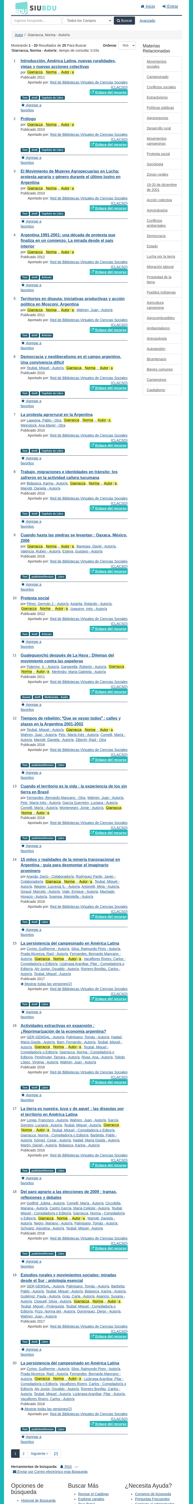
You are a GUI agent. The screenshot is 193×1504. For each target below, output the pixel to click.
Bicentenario (156, 359)
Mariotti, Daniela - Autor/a (40, 488)
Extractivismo (157, 97)
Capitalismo (156, 390)
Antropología (157, 338)
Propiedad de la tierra (159, 279)
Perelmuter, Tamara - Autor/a (57, 1057)
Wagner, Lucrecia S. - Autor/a (57, 886)
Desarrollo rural (159, 128)
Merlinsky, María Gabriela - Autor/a (79, 672)
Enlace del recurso (108, 92)
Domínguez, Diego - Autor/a (99, 1311)
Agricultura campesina (155, 305)
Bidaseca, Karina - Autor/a (47, 483)
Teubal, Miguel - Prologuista (42, 1306)
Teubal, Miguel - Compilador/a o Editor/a (83, 1130)
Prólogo (28, 119)
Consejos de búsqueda (153, 1494)
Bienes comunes (160, 369)
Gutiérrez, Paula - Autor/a (40, 1296)
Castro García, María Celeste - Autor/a (80, 1208)
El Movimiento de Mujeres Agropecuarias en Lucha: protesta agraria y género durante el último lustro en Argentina (70, 177)
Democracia (156, 236)
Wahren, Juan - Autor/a (94, 310)
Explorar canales (91, 1499)
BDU (20, 8)
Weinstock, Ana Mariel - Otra (43, 425)
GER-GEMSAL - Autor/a (45, 1037)
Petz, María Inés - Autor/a (79, 735)
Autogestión (156, 349)
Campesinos (156, 380)
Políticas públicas (160, 108)
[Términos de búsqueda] (36, 20)
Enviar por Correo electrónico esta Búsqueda (50, 1472)
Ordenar (110, 45)
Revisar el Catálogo (93, 1494)
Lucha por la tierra (161, 256)
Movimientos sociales (157, 64)
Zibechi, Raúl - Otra (91, 740)
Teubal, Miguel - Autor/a (45, 368)
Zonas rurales (157, 174)
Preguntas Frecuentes (152, 1499)
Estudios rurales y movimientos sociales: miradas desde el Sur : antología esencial (68, 1278)
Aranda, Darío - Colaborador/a (50, 876)
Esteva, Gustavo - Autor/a (82, 551)
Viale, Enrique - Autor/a (80, 892)
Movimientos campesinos (157, 141)
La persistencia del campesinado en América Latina (70, 943)
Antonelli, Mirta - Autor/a (100, 886)
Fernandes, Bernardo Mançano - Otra (56, 798)
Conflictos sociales (161, 87)
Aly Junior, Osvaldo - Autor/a (56, 969)
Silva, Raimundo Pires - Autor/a (95, 949)
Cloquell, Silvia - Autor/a (52, 1301)
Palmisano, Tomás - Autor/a (87, 1037)
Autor (19, 35)
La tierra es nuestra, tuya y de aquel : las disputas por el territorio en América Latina (72, 1112)
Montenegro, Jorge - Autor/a (81, 808)
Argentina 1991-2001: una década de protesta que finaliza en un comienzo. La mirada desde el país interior (68, 241)
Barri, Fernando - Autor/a (76, 1042)
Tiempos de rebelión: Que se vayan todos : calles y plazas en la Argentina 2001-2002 (71, 721)
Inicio (148, 6)
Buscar (124, 21)
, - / (50, 72)
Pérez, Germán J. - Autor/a (48, 604)
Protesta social (35, 598)
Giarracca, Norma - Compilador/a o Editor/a (54, 1135)
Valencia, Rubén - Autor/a (41, 551)
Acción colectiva (159, 200)
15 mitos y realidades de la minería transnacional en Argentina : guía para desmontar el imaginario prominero (70, 865)
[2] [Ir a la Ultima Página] (56, 1454)
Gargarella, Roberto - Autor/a (83, 667)
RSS (66, 1467)
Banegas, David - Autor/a (96, 546)
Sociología (155, 164)
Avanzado (147, 21)
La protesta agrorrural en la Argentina (57, 415)
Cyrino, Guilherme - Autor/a (48, 949)
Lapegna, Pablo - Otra (44, 420)
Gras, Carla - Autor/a (78, 1296)
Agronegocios (157, 118)
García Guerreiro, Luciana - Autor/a (90, 803)
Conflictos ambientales (156, 223)
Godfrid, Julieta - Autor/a (46, 1203)
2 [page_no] (24, 1454)
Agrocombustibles (161, 318)
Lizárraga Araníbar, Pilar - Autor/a (99, 1394)
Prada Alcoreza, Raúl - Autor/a (44, 954)
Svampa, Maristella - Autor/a (71, 897)
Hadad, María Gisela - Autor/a (96, 1140)
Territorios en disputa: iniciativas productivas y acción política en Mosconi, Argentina (73, 302)
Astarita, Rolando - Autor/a (91, 604)
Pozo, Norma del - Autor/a (55, 1311)
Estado (152, 246)
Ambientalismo (158, 328)
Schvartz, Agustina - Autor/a (42, 1228)
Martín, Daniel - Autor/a (39, 1145)
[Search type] (87, 20)
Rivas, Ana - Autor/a (97, 1057)
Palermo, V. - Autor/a (43, 667)
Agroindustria (157, 210)
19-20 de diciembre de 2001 (162, 187)
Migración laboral (160, 267)
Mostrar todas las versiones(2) (46, 984)
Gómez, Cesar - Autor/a (52, 1140)
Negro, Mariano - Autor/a (53, 1223)
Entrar (170, 6)
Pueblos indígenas (161, 292)
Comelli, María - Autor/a (39, 808)
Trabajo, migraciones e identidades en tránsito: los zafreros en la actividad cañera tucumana (69, 475)
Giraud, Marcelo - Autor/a (40, 892)
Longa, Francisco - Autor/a (47, 1120)
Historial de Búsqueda (38, 1500)
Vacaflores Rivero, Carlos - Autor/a (48, 1399)
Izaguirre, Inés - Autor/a (88, 609)
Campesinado (157, 77)
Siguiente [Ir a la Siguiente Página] (39, 1454)
